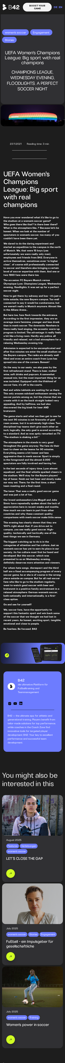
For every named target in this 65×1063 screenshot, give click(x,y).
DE (55, 7)
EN (60, 7)
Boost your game (37, 7)
